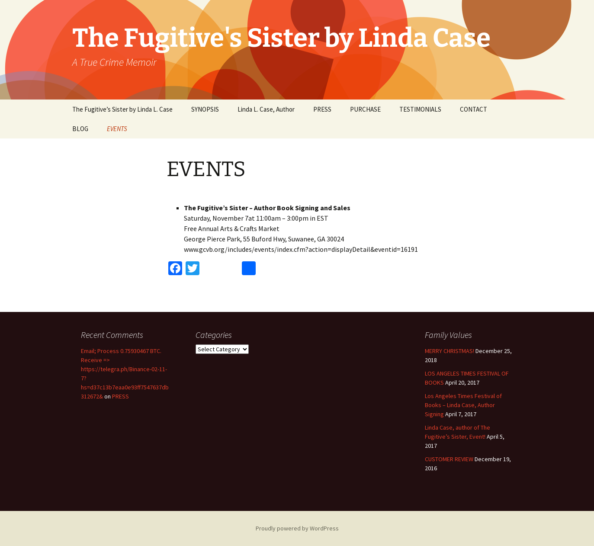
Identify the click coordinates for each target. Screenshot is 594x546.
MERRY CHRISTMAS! (449, 351)
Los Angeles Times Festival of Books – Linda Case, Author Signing (463, 405)
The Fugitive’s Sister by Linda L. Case (122, 109)
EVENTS (117, 129)
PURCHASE (365, 109)
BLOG (80, 129)
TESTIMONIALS (420, 109)
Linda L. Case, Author (266, 109)
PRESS (322, 109)
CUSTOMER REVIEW (449, 459)
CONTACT (473, 109)
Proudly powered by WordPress (297, 528)
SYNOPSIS (205, 109)
